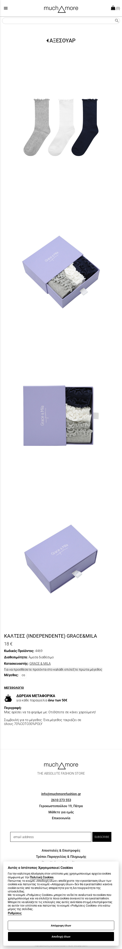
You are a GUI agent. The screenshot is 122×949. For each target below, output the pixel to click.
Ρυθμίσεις (14, 913)
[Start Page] (61, 8)
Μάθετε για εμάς (61, 812)
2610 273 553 (61, 800)
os (23, 675)
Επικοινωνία (61, 818)
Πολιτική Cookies (41, 877)
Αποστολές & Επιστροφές (61, 850)
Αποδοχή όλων (60, 936)
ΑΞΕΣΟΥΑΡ (62, 41)
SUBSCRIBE (101, 837)
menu (5, 8)
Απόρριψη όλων (61, 925)
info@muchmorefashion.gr (61, 794)
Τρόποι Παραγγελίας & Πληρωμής (61, 857)
